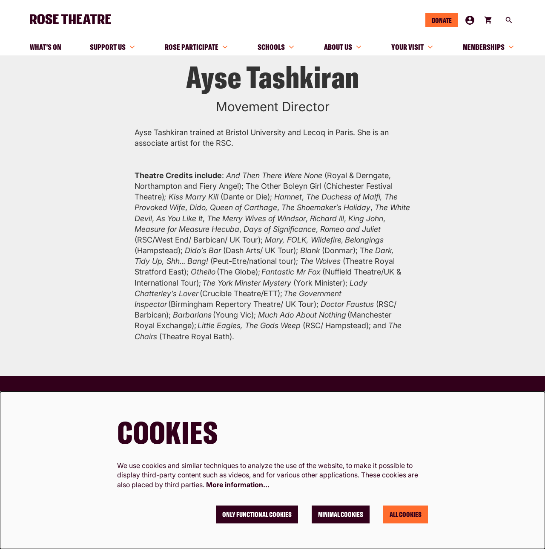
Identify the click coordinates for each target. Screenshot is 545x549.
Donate (442, 20)
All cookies (406, 514)
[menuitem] (45, 46)
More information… (238, 484)
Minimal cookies (340, 514)
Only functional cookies (257, 514)
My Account (470, 20)
